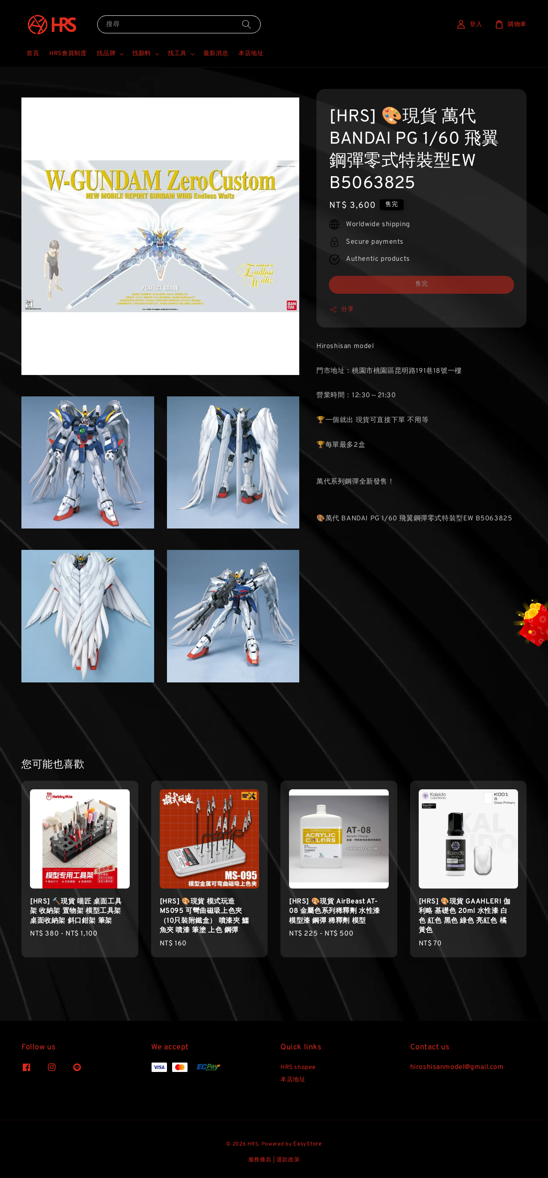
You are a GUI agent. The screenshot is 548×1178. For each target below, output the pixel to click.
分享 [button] (341, 309)
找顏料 (141, 53)
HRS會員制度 (67, 53)
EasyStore (307, 1144)
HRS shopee (298, 1067)
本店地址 (250, 53)
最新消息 (215, 53)
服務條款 (260, 1160)
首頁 (33, 53)
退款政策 (288, 1160)
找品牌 (106, 53)
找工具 (177, 53)
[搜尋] (246, 24)
